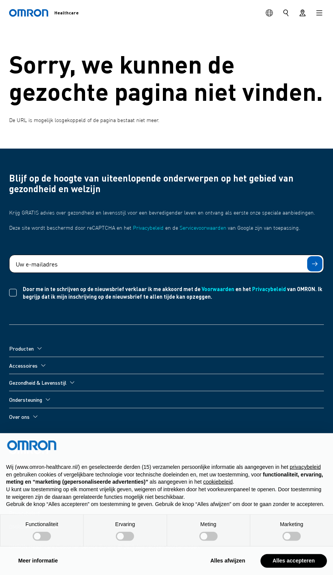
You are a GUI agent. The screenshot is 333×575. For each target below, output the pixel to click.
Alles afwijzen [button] (227, 564)
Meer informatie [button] (38, 564)
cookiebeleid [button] (218, 485)
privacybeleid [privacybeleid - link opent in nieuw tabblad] (305, 470)
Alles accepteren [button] (294, 564)
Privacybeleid (148, 228)
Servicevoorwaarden (203, 228)
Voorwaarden (218, 288)
